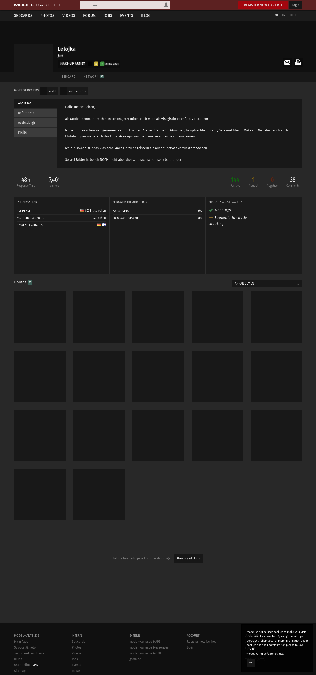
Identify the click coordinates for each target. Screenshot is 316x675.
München (99, 218)
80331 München (93, 210)
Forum (89, 15)
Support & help (25, 647)
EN (283, 15)
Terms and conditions (29, 653)
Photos (47, 15)
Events (126, 15)
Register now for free (263, 5)
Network (94, 76)
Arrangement (245, 283)
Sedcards (23, 15)
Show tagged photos (188, 558)
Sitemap (20, 671)
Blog (146, 15)
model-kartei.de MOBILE (146, 653)
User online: (26, 665)
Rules (18, 659)
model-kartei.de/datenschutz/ (266, 653)
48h (26, 182)
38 (293, 182)
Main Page (21, 641)
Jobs (108, 15)
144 (235, 182)
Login (295, 5)
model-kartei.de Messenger (148, 647)
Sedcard (69, 76)
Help (293, 15)
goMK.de (135, 659)
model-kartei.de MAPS (145, 641)
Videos (69, 15)
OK (250, 662)
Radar (76, 671)
